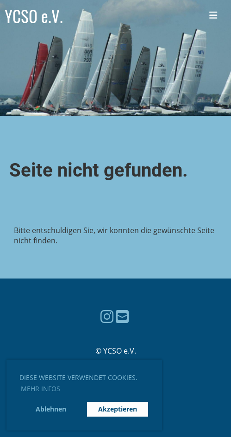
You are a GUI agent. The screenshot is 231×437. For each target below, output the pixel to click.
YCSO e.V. (34, 16)
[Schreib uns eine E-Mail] (122, 316)
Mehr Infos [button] (40, 388)
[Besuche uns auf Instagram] (106, 316)
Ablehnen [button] (51, 409)
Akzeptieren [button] (117, 409)
